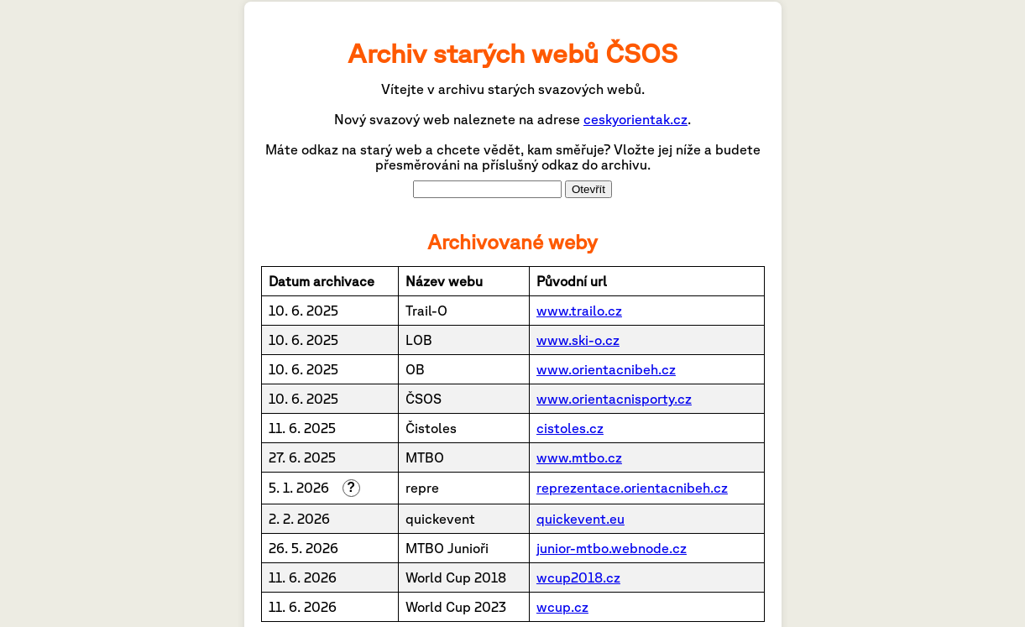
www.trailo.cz (579, 310)
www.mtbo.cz (579, 457)
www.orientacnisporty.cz (614, 398)
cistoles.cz (570, 428)
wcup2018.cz (578, 577)
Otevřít (588, 189)
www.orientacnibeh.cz (606, 369)
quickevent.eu (580, 518)
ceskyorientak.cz (635, 119)
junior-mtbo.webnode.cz (611, 548)
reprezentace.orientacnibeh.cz (632, 487)
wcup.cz (562, 606)
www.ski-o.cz (578, 339)
